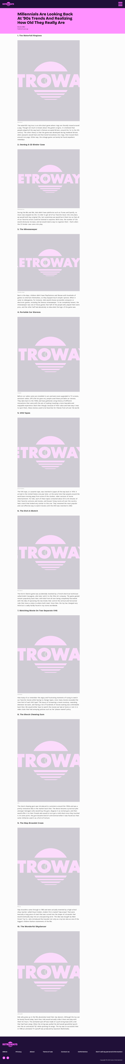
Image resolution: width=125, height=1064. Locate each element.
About (32, 1052)
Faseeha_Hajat (20, 292)
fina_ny (19, 906)
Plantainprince (20, 209)
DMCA (5, 1052)
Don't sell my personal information (109, 1052)
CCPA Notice (83, 1052)
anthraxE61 (20, 1014)
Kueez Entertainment (116, 1060)
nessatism (19, 694)
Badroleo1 (20, 122)
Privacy (19, 1052)
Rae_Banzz (20, 590)
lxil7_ (18, 803)
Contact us (65, 1052)
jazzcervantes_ (20, 488)
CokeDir (19, 393)
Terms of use (48, 1052)
